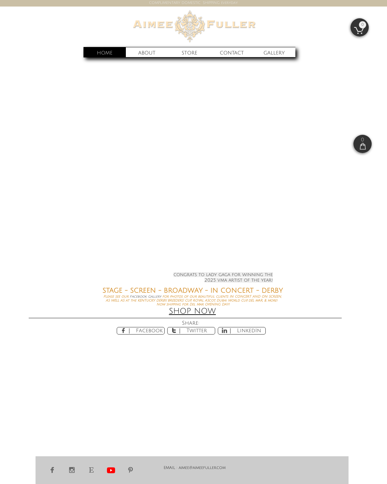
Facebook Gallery (146, 296)
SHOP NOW (192, 311)
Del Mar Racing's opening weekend (222, 173)
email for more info (239, 183)
